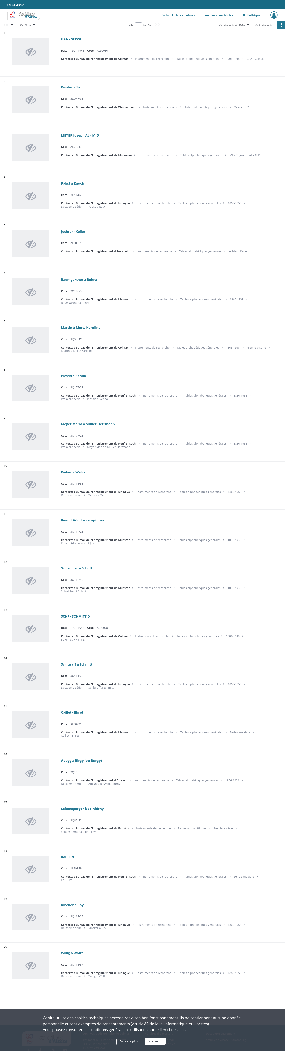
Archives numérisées (219, 15)
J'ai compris (155, 1041)
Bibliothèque (251, 15)
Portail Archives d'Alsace (178, 15)
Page (130, 24)
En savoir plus (128, 1041)
